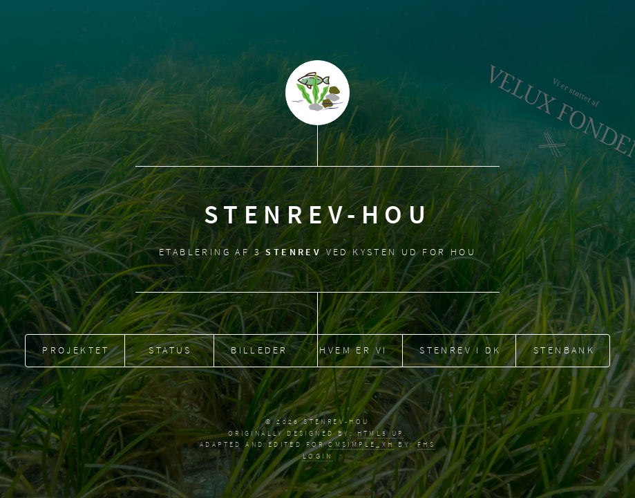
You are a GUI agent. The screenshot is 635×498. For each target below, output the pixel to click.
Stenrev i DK (460, 348)
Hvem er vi (353, 348)
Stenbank (564, 348)
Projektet (76, 348)
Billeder (259, 348)
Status (170, 348)
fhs (426, 444)
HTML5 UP (380, 433)
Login (317, 456)
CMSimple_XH (361, 444)
